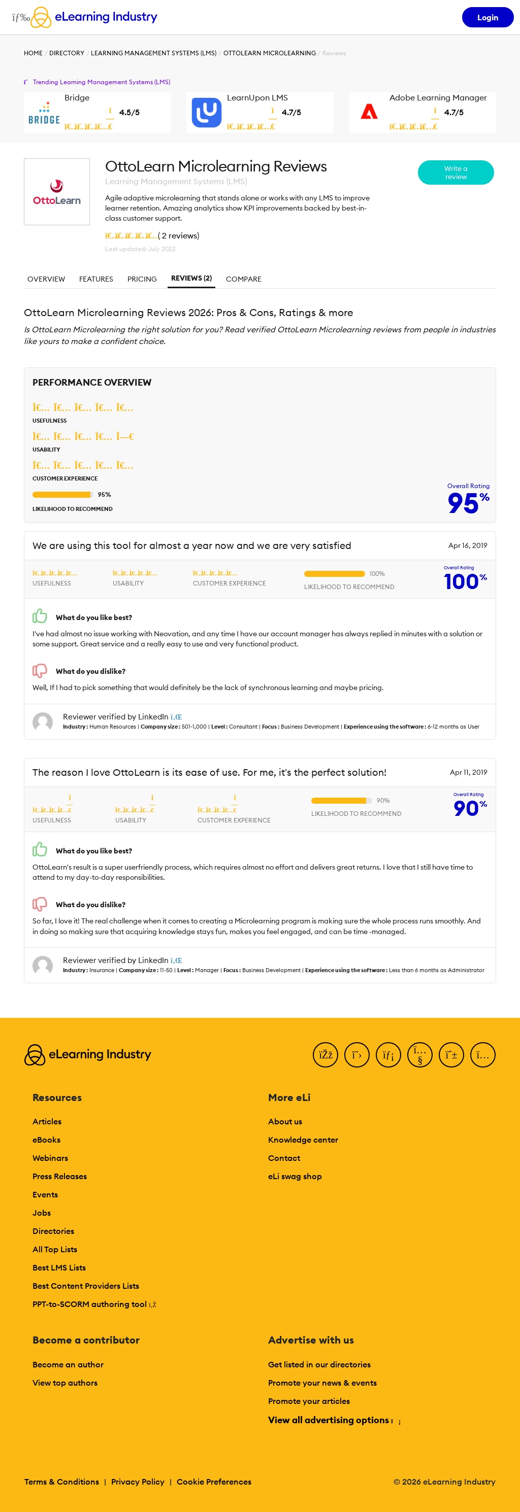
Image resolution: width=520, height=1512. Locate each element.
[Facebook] (325, 1055)
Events (45, 1194)
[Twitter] (357, 1055)
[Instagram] (483, 1055)
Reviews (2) (191, 278)
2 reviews (179, 235)
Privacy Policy (138, 1481)
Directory (66, 53)
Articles (46, 1121)
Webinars (50, 1158)
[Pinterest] (451, 1055)
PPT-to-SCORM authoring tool (94, 1304)
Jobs (41, 1213)
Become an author (68, 1364)
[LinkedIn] (388, 1055)
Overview (46, 279)
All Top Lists (54, 1249)
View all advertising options (334, 1420)
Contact (284, 1158)
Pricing (142, 279)
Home (33, 53)
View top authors (65, 1383)
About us (285, 1121)
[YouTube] (420, 1055)
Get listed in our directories (319, 1364)
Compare (244, 279)
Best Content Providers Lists (85, 1286)
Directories (53, 1231)
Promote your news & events (322, 1383)
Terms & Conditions (61, 1481)
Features (96, 279)
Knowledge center (303, 1140)
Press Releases (59, 1176)
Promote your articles (309, 1401)
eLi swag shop (295, 1176)
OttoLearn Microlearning (269, 53)
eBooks (46, 1140)
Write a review (456, 172)
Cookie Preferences (214, 1481)
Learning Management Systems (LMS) (153, 53)
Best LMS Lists (59, 1267)
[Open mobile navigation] (18, 17)
